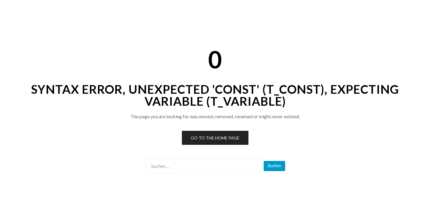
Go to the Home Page (215, 137)
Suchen (274, 165)
